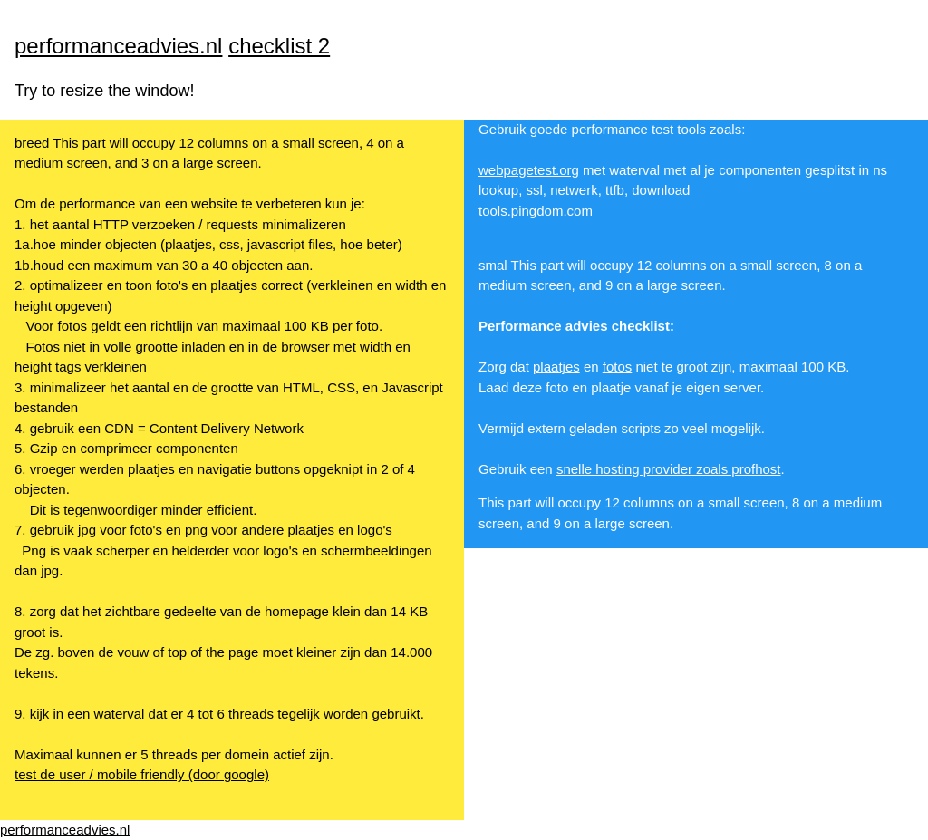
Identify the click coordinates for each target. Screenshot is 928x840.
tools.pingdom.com (535, 210)
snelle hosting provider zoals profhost (668, 469)
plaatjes (556, 366)
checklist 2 (279, 46)
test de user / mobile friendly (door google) (141, 774)
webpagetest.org (528, 170)
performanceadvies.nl (118, 46)
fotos (618, 366)
